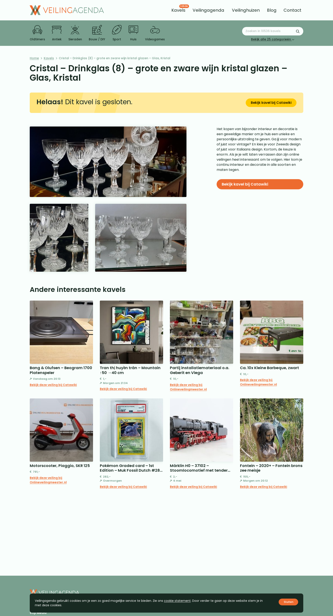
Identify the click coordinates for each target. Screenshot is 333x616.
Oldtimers (37, 33)
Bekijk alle (272, 39)
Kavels (49, 58)
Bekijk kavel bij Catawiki (271, 102)
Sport (117, 33)
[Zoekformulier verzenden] (297, 31)
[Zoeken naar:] (272, 31)
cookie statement (177, 601)
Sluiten (288, 602)
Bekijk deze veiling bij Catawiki (53, 385)
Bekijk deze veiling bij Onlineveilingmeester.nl (188, 387)
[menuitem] (178, 10)
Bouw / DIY (97, 33)
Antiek (57, 33)
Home (34, 58)
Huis (133, 33)
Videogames (155, 33)
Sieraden (75, 33)
